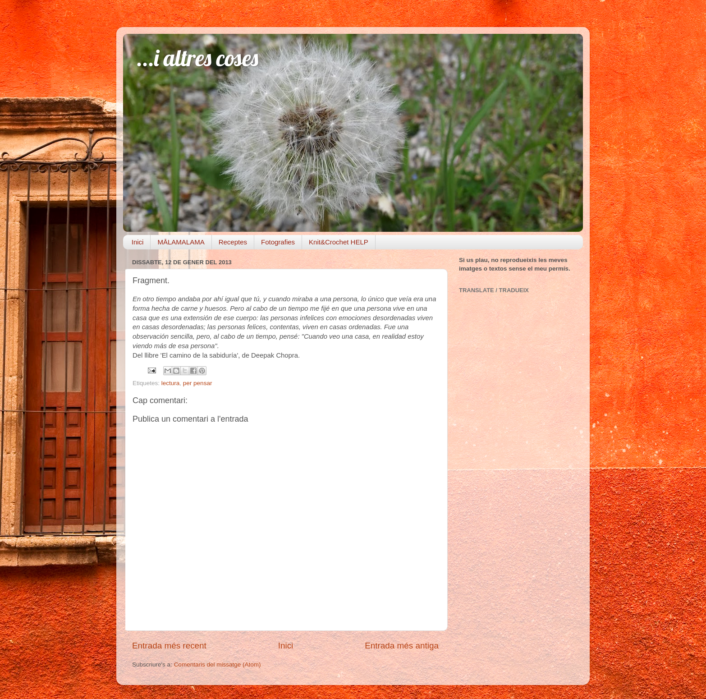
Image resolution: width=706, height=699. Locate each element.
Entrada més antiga (402, 645)
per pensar (197, 383)
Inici (138, 242)
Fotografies (278, 242)
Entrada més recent (169, 645)
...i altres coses (197, 58)
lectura (170, 383)
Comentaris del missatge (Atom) (217, 664)
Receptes (233, 242)
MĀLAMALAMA (180, 242)
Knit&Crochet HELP (338, 242)
